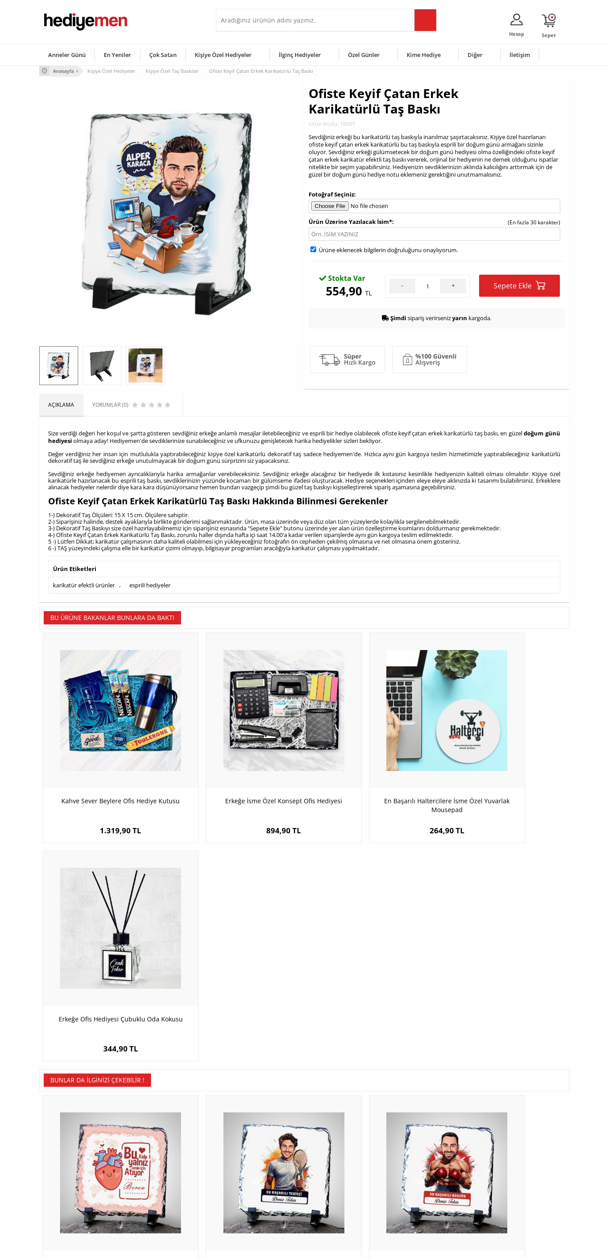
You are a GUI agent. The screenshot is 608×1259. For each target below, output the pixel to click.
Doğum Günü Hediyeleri (338, 1157)
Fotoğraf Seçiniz (331, 193)
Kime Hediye (424, 55)
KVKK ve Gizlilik (62, 1197)
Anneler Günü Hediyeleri (339, 1183)
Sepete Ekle (519, 285)
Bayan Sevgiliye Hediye (248, 1197)
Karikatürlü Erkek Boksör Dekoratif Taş (370, 980)
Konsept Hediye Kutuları (249, 1144)
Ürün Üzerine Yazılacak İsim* (350, 221)
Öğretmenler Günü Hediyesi (343, 1197)
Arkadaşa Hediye (418, 1197)
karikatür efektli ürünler (84, 582)
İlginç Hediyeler (300, 55)
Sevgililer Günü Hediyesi (338, 1144)
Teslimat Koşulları (65, 1144)
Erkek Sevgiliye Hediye (248, 1183)
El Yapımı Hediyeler (156, 1183)
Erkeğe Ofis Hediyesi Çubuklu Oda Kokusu (503, 771)
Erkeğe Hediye (415, 1144)
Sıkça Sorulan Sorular (70, 1210)
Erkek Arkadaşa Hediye (160, 1157)
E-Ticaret (277, 1247)
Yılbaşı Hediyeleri (330, 1170)
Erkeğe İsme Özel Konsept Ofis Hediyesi (238, 771)
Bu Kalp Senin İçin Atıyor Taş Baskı (105, 980)
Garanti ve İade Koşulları (74, 1183)
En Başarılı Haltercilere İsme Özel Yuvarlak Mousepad (370, 771)
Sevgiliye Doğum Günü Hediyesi (259, 1170)
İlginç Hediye (412, 1210)
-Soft (257, 1247)
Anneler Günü (67, 55)
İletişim (520, 55)
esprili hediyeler (149, 582)
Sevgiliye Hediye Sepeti (248, 1157)
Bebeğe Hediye (415, 1183)
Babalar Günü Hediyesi (337, 1210)
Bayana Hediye (415, 1157)
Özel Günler (364, 55)
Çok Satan (163, 55)
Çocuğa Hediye (415, 1170)
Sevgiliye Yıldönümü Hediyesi (256, 1210)
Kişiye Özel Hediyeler (223, 55)
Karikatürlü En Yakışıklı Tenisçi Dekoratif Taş (238, 985)
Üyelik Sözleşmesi (66, 1157)
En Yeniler (117, 55)
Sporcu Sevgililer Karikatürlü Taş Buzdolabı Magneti (503, 985)
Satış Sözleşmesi (64, 1170)
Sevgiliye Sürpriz (152, 1197)
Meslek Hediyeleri (154, 1210)
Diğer (475, 55)
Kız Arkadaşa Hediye (157, 1170)
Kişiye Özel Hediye (154, 1144)
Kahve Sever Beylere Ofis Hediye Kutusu (105, 771)
